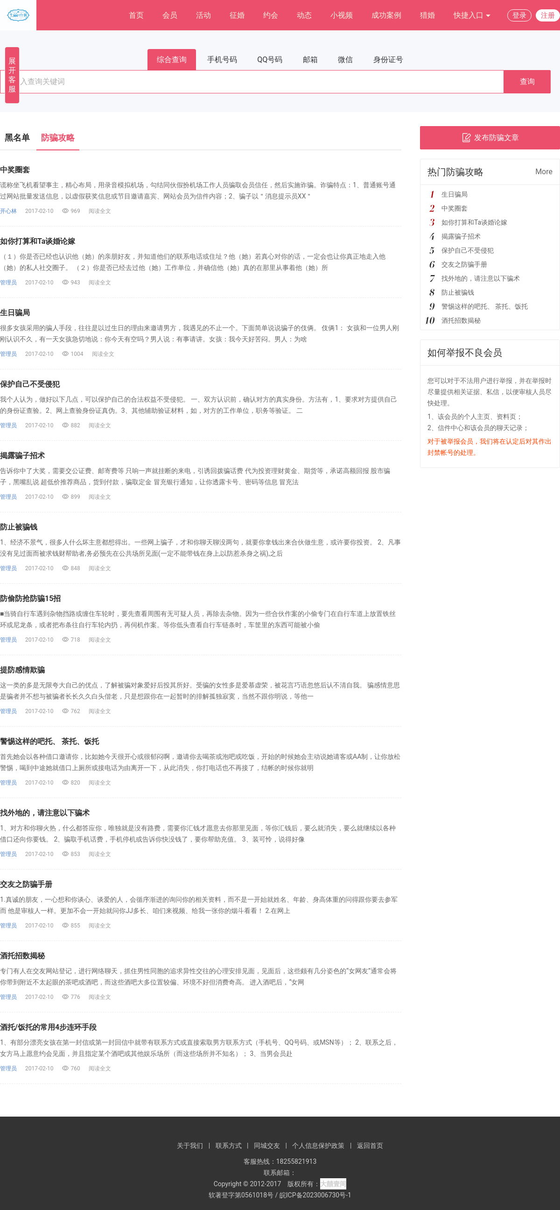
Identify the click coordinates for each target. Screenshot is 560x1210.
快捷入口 (472, 15)
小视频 (341, 15)
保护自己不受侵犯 (30, 384)
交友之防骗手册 (26, 884)
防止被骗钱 (18, 527)
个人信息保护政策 (318, 1145)
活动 (203, 15)
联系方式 (229, 1145)
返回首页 (370, 1145)
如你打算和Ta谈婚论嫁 (37, 241)
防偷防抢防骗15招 (30, 598)
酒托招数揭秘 (22, 955)
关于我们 (190, 1145)
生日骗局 (15, 312)
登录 (519, 15)
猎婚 (427, 15)
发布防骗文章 (490, 138)
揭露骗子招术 (22, 455)
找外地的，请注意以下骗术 (45, 812)
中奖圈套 (15, 169)
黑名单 (17, 137)
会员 (169, 15)
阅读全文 (100, 211)
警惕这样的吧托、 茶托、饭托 (49, 741)
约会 (270, 15)
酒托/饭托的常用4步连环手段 (48, 1027)
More (544, 171)
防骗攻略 (58, 137)
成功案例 (386, 15)
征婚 (237, 15)
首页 (136, 15)
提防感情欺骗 (22, 669)
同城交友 (267, 1145)
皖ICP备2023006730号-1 (314, 1195)
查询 (527, 81)
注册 (548, 15)
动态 (304, 15)
